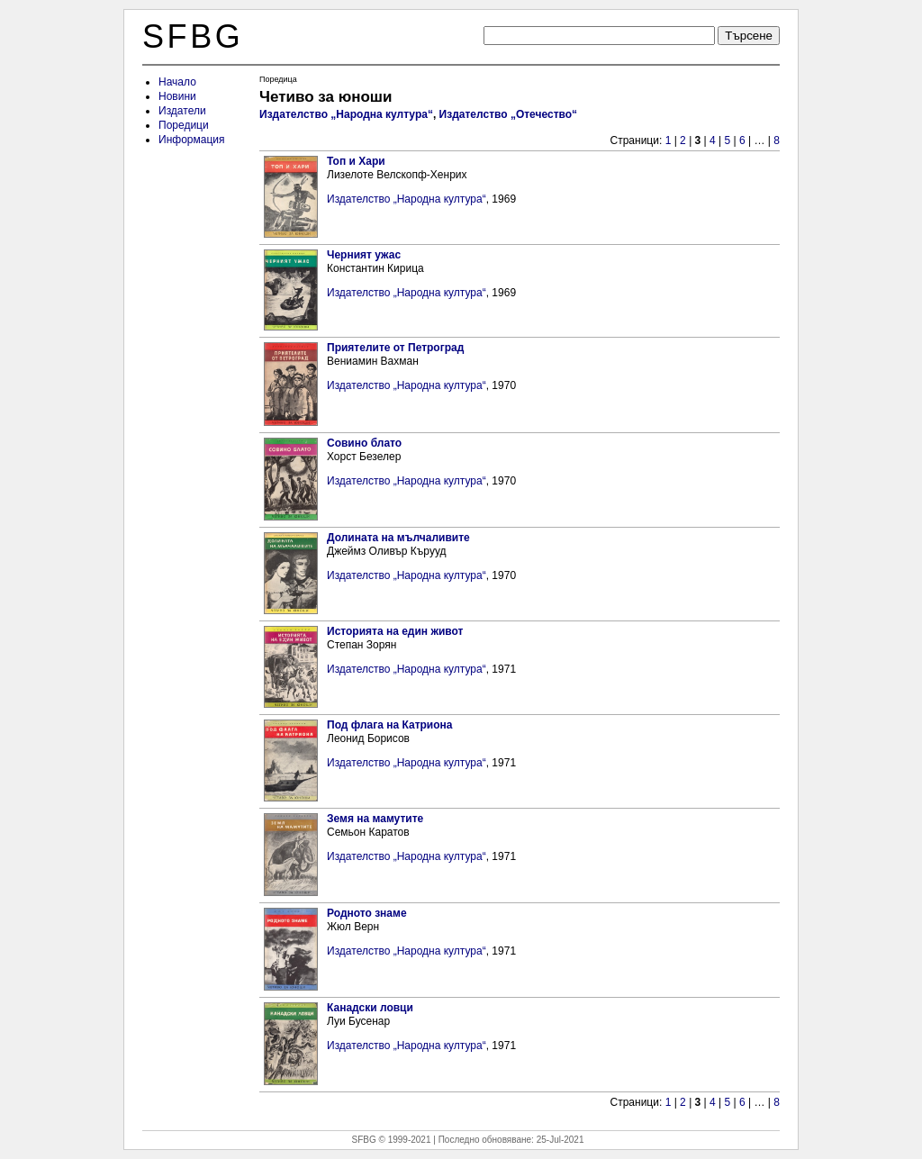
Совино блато (364, 443)
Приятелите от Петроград (395, 347)
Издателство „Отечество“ (508, 114)
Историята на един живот (395, 631)
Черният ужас (364, 255)
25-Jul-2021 (560, 1140)
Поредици (183, 125)
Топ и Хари (356, 161)
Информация (191, 139)
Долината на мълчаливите (398, 537)
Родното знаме (367, 913)
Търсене (749, 35)
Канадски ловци (370, 1007)
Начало (177, 82)
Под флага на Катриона (390, 725)
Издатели (182, 110)
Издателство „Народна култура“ (346, 114)
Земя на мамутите (375, 818)
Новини (177, 96)
